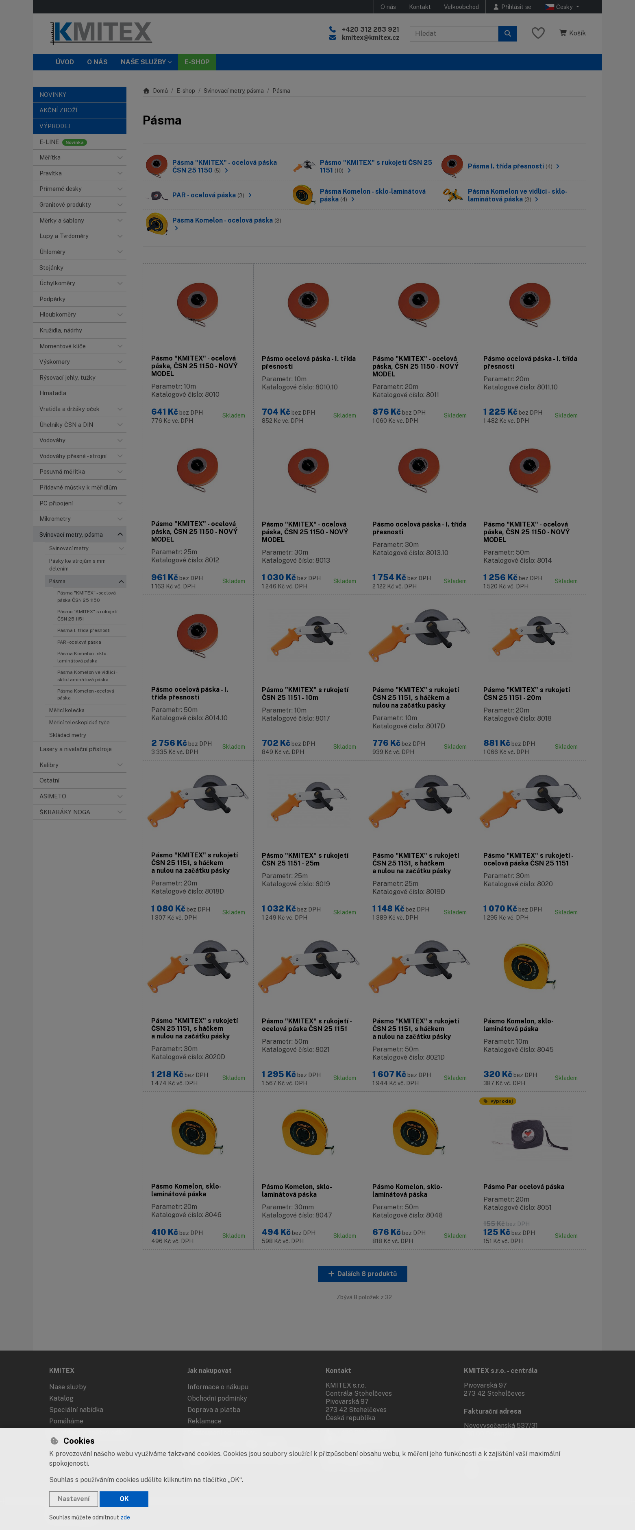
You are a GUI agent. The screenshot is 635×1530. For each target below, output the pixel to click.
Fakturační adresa (492, 1411)
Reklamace (204, 1421)
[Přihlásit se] (512, 6)
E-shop (185, 90)
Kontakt (420, 6)
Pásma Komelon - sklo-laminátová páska (82, 657)
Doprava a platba (213, 1410)
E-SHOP (197, 62)
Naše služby (68, 1387)
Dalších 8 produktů (367, 1274)
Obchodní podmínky (217, 1398)
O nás (388, 6)
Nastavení (73, 1499)
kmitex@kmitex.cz (371, 38)
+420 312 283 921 (370, 29)
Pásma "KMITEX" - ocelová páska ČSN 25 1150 (86, 596)
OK (124, 1499)
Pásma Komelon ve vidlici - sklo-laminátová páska (87, 675)
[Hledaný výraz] (454, 34)
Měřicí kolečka (67, 710)
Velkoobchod (461, 6)
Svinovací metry (69, 548)
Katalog (61, 1398)
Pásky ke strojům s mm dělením (77, 565)
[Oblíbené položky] (538, 33)
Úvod (65, 62)
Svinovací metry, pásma (234, 90)
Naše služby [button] (143, 62)
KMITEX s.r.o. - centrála (500, 1371)
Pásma (57, 581)
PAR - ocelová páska (79, 642)
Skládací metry (67, 735)
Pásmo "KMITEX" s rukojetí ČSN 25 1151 (87, 615)
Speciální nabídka (76, 1410)
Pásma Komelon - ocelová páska (85, 694)
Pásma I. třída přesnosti (84, 630)
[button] (119, 157)
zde (125, 1517)
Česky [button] (559, 7)
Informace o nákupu (217, 1387)
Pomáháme (66, 1421)
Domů (155, 90)
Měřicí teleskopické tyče (79, 722)
